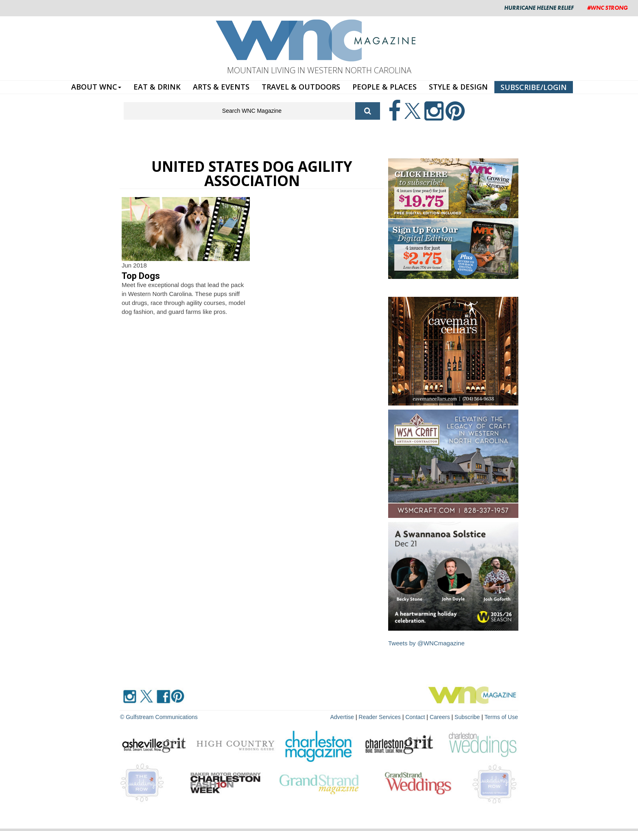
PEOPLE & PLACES (384, 87)
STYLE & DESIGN (458, 87)
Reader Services (379, 717)
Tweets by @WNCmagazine (426, 643)
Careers (440, 717)
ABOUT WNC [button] (96, 87)
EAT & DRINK (157, 87)
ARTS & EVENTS (221, 87)
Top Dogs (141, 276)
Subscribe (467, 717)
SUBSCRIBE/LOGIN (533, 87)
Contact (415, 717)
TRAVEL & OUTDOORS (301, 87)
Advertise (342, 717)
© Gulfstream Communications (159, 717)
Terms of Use (501, 717)
